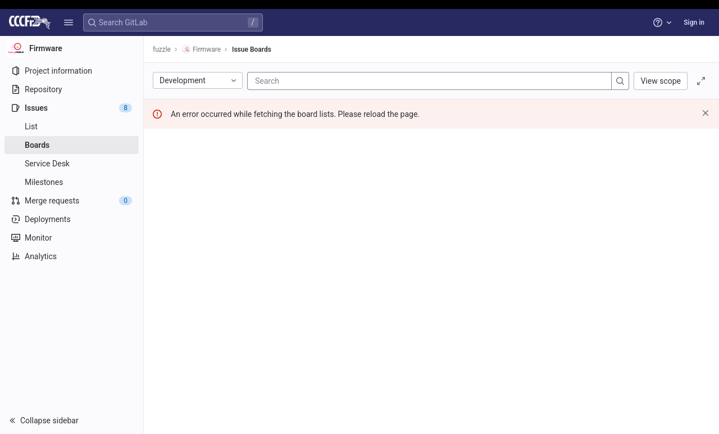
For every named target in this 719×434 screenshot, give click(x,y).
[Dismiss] (705, 113)
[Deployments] (71, 219)
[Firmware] (71, 48)
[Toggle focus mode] (701, 81)
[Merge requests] (71, 201)
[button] (69, 22)
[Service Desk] (71, 164)
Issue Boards (251, 49)
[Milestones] (71, 182)
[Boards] (71, 145)
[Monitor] (71, 238)
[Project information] (71, 71)
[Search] (322, 81)
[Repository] (71, 89)
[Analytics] (71, 256)
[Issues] (71, 108)
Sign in (694, 22)
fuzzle (162, 49)
